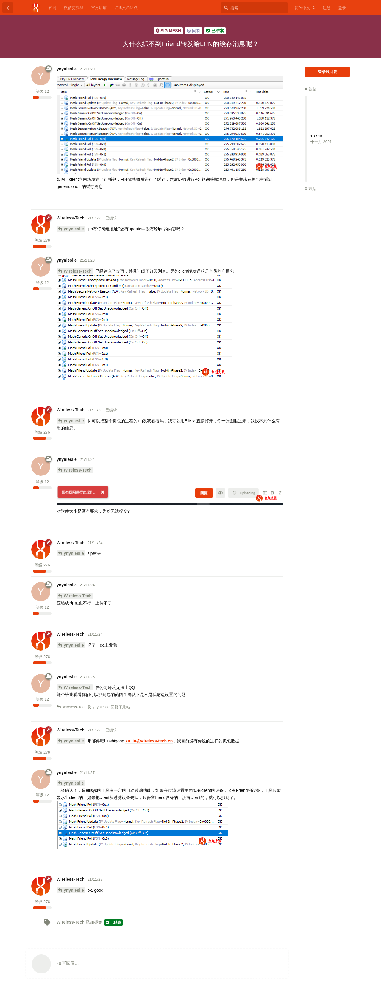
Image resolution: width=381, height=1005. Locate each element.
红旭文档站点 (126, 7)
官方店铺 (99, 7)
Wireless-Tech (78, 271)
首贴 (310, 89)
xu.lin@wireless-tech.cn (149, 741)
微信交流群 (73, 7)
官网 (52, 7)
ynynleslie (74, 229)
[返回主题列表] (7, 7)
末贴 (310, 188)
